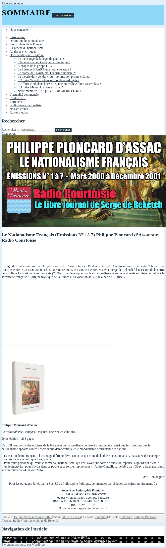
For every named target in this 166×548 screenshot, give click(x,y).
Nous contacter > (20, 29)
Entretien (101, 517)
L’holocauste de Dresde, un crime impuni (44, 62)
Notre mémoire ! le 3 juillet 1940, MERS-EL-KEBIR (51, 91)
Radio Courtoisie (24, 520)
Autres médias (19, 112)
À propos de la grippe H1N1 (36, 66)
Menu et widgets (63, 15)
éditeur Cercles (71, 517)
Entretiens (16, 101)
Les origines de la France (26, 44)
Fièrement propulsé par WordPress (24, 544)
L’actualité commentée (24, 94)
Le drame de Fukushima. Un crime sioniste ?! (47, 73)
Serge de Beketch (47, 520)
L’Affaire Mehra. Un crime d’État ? (40, 87)
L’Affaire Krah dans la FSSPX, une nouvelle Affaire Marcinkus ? (59, 83)
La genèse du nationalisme (26, 48)
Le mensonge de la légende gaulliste (41, 58)
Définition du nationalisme (27, 40)
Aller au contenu (12, 3)
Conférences (18, 98)
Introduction (17, 37)
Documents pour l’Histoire (27, 55)
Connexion (9, 133)
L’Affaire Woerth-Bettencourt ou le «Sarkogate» (48, 80)
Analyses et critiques (23, 51)
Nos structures (19, 109)
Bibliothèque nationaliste (25, 105)
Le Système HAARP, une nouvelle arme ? (44, 69)
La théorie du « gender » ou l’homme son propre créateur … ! (57, 76)
